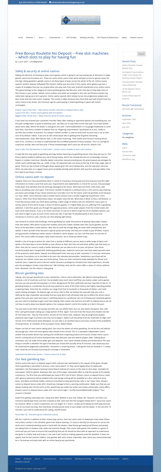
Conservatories (54, 38)
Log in (124, 147)
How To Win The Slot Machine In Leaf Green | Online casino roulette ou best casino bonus (53, 149)
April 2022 (126, 123)
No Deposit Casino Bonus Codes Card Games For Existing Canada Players (133, 75)
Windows (29, 38)
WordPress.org (128, 159)
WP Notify (126, 109)
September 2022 (129, 119)
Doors (41, 38)
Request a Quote (136, 38)
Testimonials (139, 109)
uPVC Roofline (71, 38)
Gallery (124, 38)
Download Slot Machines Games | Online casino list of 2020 (40, 354)
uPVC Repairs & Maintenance (107, 38)
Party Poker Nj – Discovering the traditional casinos (36, 414)
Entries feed (127, 151)
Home (20, 38)
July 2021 (126, 127)
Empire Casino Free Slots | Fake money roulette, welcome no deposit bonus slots (49, 110)
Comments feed (129, 155)
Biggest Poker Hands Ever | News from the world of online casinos (43, 116)
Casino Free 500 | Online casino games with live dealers (39, 113)
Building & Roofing (87, 38)
